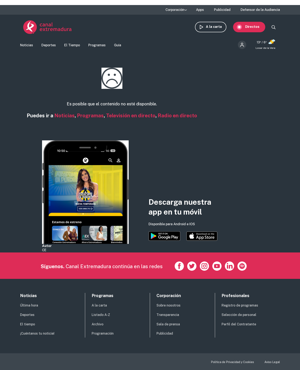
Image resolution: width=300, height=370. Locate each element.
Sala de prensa (168, 324)
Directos (255, 27)
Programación (103, 333)
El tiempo (27, 324)
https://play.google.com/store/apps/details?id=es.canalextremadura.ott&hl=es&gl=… (164, 236)
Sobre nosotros (168, 305)
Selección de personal (239, 315)
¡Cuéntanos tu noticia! (37, 333)
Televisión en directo (130, 115)
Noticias (26, 45)
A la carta (217, 27)
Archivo (97, 324)
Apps (200, 10)
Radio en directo (177, 115)
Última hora (29, 305)
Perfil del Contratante (239, 324)
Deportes (48, 45)
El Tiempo (72, 45)
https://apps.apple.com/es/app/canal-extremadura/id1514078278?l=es (201, 236)
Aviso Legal (272, 362)
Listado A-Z (101, 315)
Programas (97, 45)
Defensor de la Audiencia (260, 10)
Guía (117, 45)
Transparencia (167, 315)
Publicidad (222, 10)
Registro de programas (240, 305)
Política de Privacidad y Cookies (232, 362)
